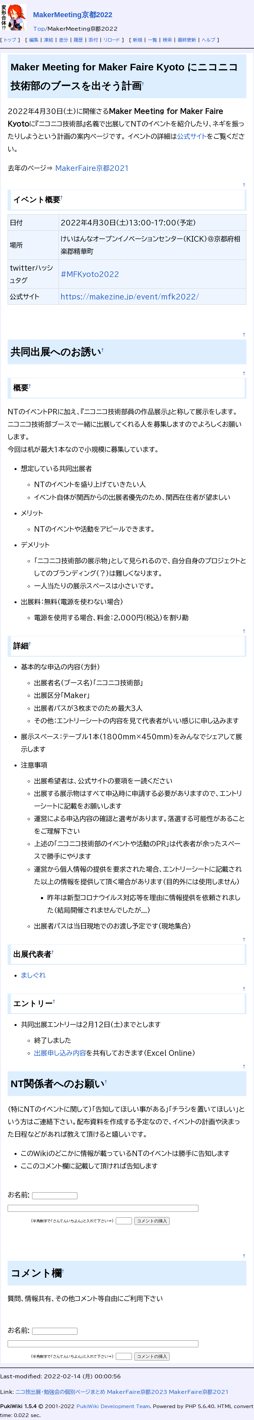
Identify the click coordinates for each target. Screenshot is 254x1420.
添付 (93, 40)
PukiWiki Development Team (113, 1406)
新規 (137, 40)
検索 (167, 40)
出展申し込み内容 (60, 1052)
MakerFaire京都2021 (92, 168)
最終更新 (187, 40)
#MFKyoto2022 (90, 274)
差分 (63, 40)
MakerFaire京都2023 (137, 1392)
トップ (10, 40)
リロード (112, 40)
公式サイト (192, 136)
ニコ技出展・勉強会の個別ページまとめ (61, 1392)
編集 (33, 40)
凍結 (48, 40)
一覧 (152, 40)
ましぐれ (33, 975)
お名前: (20, 1194)
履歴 (78, 40)
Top (39, 28)
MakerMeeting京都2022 (72, 15)
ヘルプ (208, 40)
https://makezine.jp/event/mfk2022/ (130, 296)
